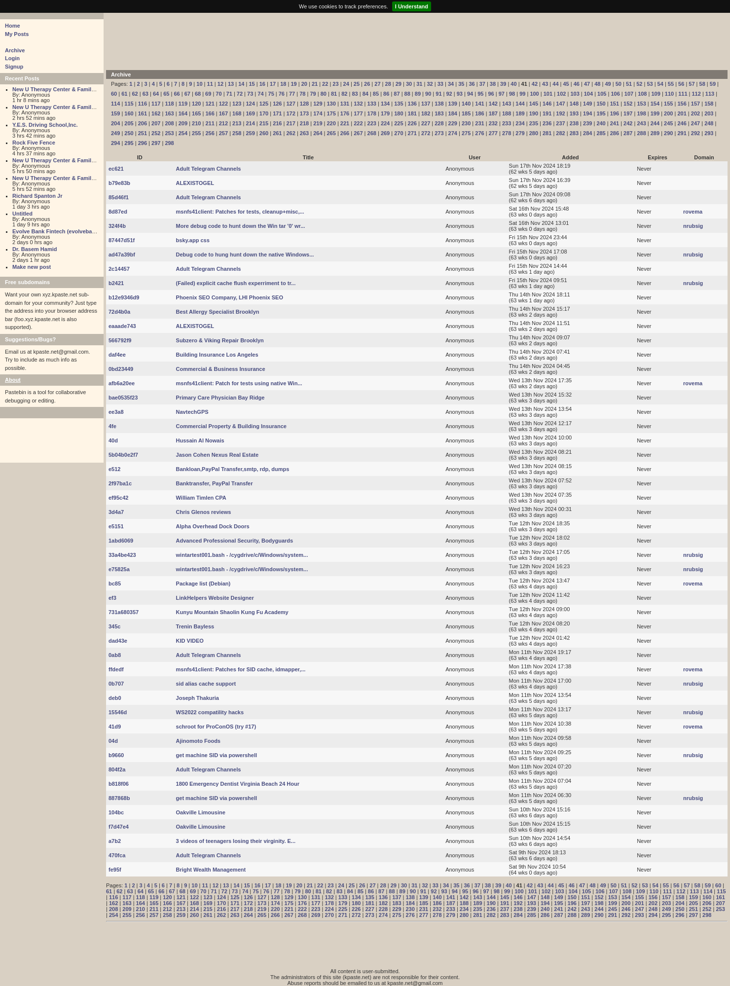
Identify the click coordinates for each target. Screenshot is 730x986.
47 (587, 84)
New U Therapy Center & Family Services (65, 89)
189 (519, 113)
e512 (114, 469)
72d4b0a (119, 312)
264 (317, 133)
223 (371, 123)
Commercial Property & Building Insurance (231, 426)
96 (491, 94)
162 (155, 113)
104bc (116, 812)
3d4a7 (116, 512)
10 (199, 84)
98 (512, 94)
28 (388, 84)
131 (344, 104)
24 (346, 84)
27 (377, 84)
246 (681, 123)
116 (142, 104)
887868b (119, 798)
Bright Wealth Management (211, 870)
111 (682, 94)
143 (506, 104)
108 (642, 94)
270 (398, 133)
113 (709, 94)
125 (263, 104)
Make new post (31, 267)
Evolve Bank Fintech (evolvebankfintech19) (68, 231)
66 (177, 94)
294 (115, 143)
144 (519, 104)
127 (290, 104)
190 (533, 113)
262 (290, 133)
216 (277, 123)
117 (155, 104)
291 (681, 133)
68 (198, 94)
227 (425, 123)
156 (681, 104)
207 (155, 123)
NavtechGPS (192, 412)
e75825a (119, 569)
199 (655, 113)
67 (187, 94)
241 (614, 123)
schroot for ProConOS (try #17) (216, 727)
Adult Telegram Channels (208, 169)
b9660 (116, 755)
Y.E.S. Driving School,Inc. (45, 125)
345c (114, 626)
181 (412, 113)
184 (452, 113)
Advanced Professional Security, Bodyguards (234, 541)
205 (128, 123)
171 (277, 113)
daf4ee (117, 355)
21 (315, 84)
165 (196, 113)
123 (236, 104)
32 (430, 84)
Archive (15, 50)
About (13, 380)
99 (522, 94)
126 (277, 104)
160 (128, 113)
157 (695, 104)
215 (263, 123)
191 (547, 113)
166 (209, 113)
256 (209, 133)
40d (113, 440)
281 (547, 133)
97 (502, 94)
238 (574, 123)
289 (655, 133)
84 (365, 94)
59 (713, 84)
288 (641, 133)
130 (331, 104)
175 (331, 113)
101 (548, 94)
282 (560, 133)
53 (650, 84)
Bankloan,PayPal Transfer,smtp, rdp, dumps (233, 469)
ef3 (112, 598)
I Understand (411, 6)
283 (574, 133)
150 (600, 104)
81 (334, 94)
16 (262, 84)
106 (615, 94)
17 (273, 84)
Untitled (22, 214)
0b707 (116, 684)
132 (358, 104)
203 (708, 113)
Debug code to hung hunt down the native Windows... (245, 254)
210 (196, 123)
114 (115, 104)
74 (260, 94)
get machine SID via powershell (216, 755)
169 (250, 113)
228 (439, 123)
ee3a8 (116, 412)
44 (555, 84)
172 (290, 113)
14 (241, 84)
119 (183, 104)
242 (627, 123)
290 (668, 133)
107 (628, 94)
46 (577, 84)
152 (627, 104)
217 (290, 123)
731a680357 (124, 612)
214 (250, 123)
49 (608, 84)
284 (587, 133)
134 (385, 104)
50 (618, 84)
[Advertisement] (350, 40)
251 (142, 133)
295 (128, 143)
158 (708, 104)
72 (240, 94)
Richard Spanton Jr (37, 196)
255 (196, 133)
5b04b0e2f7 (123, 455)
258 (236, 133)
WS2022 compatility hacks (210, 712)
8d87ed (118, 212)
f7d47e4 (119, 827)
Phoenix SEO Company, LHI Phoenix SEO (229, 297)
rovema (692, 212)
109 (655, 94)
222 (358, 123)
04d (113, 741)
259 (250, 133)
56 (681, 84)
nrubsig (693, 226)
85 (376, 94)
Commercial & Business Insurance (220, 369)
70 (218, 94)
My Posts (17, 34)
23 (335, 84)
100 (534, 94)
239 (587, 123)
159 (115, 113)
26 (367, 84)
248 (708, 123)
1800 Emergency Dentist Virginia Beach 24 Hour (237, 784)
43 (545, 84)
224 (385, 123)
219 (317, 123)
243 (641, 123)
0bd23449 (121, 369)
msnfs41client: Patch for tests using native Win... (239, 383)
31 (419, 84)
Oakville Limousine (200, 812)
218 (304, 123)
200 (668, 113)
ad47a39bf (122, 254)
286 (614, 133)
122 (223, 104)
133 (371, 104)
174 (317, 113)
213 (236, 123)
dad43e (118, 641)
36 (471, 84)
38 (493, 84)
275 (466, 133)
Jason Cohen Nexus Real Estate (217, 455)
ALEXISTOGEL (195, 183)
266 (344, 133)
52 (639, 84)
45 (566, 84)
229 (452, 123)
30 (409, 84)
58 (702, 84)
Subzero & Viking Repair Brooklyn (220, 340)
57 (691, 84)
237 (560, 123)
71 (229, 94)
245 (668, 123)
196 (614, 113)
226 (412, 123)
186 (479, 113)
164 (183, 113)
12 (220, 84)
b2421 (116, 283)
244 (655, 123)
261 (277, 133)
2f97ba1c (120, 483)
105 (601, 94)
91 (438, 94)
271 (412, 133)
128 (304, 104)
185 (466, 113)
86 (386, 94)
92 (449, 94)
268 (371, 133)
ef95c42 (118, 498)
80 (324, 94)
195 (600, 113)
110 (669, 94)
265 (331, 133)
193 (574, 113)
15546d (118, 712)
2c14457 (119, 269)
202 (695, 113)
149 (587, 104)
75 (271, 94)
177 (358, 113)
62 (135, 94)
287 (627, 133)
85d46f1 (119, 197)
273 (439, 133)
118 (169, 104)
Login (12, 58)
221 (344, 123)
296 (142, 143)
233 (506, 123)
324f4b (117, 226)
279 (519, 133)
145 (533, 104)
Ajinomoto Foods (198, 741)
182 (425, 113)
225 (398, 123)
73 (250, 94)
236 (547, 123)
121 (209, 104)
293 (708, 133)
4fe (112, 426)
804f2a (117, 769)
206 (142, 123)
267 (358, 133)
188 (506, 113)
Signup (14, 67)
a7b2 (115, 841)
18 (283, 84)
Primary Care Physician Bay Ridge (220, 398)
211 (209, 123)
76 (282, 94)
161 (142, 113)
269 (385, 133)
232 (493, 123)
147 (560, 104)
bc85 (115, 583)
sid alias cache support (206, 684)
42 (535, 84)
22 (325, 84)
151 (614, 104)
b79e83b (119, 183)
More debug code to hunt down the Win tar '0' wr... (240, 226)
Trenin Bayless (195, 626)
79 (313, 94)
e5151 (116, 526)
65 (166, 94)
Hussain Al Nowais (200, 440)
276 (479, 133)
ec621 (116, 169)
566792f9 (120, 340)
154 (655, 104)
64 (156, 94)
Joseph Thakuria (197, 698)
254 (183, 133)
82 (344, 94)
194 (587, 113)
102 (561, 94)
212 (223, 123)
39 (503, 84)
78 (302, 94)
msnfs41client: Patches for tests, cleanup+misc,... (240, 212)
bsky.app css (193, 240)
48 (597, 84)
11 (210, 84)
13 (231, 84)
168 (236, 113)
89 (418, 94)
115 (128, 104)
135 (398, 104)
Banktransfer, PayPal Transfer (214, 483)
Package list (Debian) (203, 583)
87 (397, 94)
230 (466, 123)
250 (128, 133)
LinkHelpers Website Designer (215, 598)
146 (547, 104)
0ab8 (115, 655)
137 (425, 104)
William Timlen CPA (201, 498)
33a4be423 (122, 555)
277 (493, 133)
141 (479, 104)
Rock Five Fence (33, 143)
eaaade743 (122, 326)
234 (519, 123)
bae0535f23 (123, 398)
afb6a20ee (122, 383)
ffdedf (116, 669)
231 (479, 123)
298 (169, 143)
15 (252, 84)
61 (124, 94)
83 (355, 94)
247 (695, 123)
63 (145, 94)
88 (407, 94)
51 (629, 84)
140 (466, 104)
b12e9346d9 (124, 297)
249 (115, 133)
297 (155, 143)
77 (292, 94)
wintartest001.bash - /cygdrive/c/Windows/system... (242, 555)
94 (470, 94)
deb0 (115, 698)
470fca (117, 855)
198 (641, 113)
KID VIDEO (190, 641)
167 (223, 113)
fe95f (115, 870)
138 (439, 104)
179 (385, 113)
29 (399, 84)
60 (114, 94)
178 (371, 113)
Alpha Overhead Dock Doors (213, 526)
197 (627, 113)
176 (344, 113)
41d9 (115, 727)
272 (425, 133)
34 (451, 84)
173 (304, 113)
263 (304, 133)
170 (263, 113)
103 (574, 94)
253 (169, 133)
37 (482, 84)
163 (169, 113)
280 (533, 133)
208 (169, 123)
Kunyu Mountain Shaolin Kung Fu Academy (232, 612)
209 (183, 123)
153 (641, 104)
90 (428, 94)
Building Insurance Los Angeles (217, 355)
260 (263, 133)
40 (513, 84)
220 (331, 123)
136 (412, 104)
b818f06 (119, 784)
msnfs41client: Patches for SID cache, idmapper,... (241, 669)
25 (357, 84)
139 (452, 104)
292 (695, 133)
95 (480, 94)
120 (196, 104)
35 (461, 84)
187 (493, 113)
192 (560, 113)
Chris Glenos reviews (203, 512)
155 (668, 104)
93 (460, 94)
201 (681, 113)
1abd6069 (121, 541)
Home (12, 26)
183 (439, 113)
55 (671, 84)
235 (533, 123)
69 (208, 94)
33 (440, 84)
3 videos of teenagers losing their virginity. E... (235, 841)
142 (493, 104)
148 (574, 104)
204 (115, 123)
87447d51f (122, 240)
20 (304, 84)
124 (250, 104)
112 (696, 94)
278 (506, 133)
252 (155, 133)
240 (600, 123)
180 (398, 113)
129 (317, 104)
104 (588, 94)
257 (223, 133)
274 (452, 133)
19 (293, 84)
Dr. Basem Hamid (34, 249)
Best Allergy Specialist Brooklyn (217, 312)
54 (660, 84)
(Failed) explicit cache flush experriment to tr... (236, 283)
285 (600, 133)
